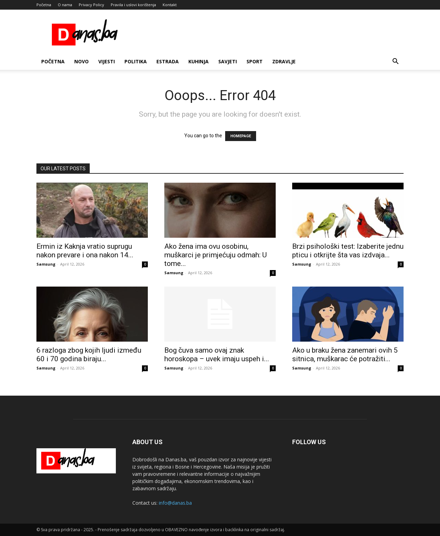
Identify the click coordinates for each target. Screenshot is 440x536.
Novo (81, 61)
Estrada (167, 61)
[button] (395, 62)
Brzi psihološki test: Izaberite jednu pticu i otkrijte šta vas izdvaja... (348, 250)
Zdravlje (284, 61)
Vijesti (106, 61)
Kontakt (170, 4)
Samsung (45, 264)
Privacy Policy (91, 4)
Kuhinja (198, 61)
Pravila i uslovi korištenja (133, 4)
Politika (135, 61)
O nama (65, 4)
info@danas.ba (175, 503)
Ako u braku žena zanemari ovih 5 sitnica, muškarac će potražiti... (345, 354)
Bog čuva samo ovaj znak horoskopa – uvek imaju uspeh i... (216, 354)
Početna (43, 4)
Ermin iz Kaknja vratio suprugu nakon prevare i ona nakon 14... (84, 250)
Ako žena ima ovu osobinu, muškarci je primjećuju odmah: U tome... (215, 255)
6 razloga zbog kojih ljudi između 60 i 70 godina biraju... (88, 354)
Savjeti (227, 61)
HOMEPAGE (240, 136)
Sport (254, 61)
